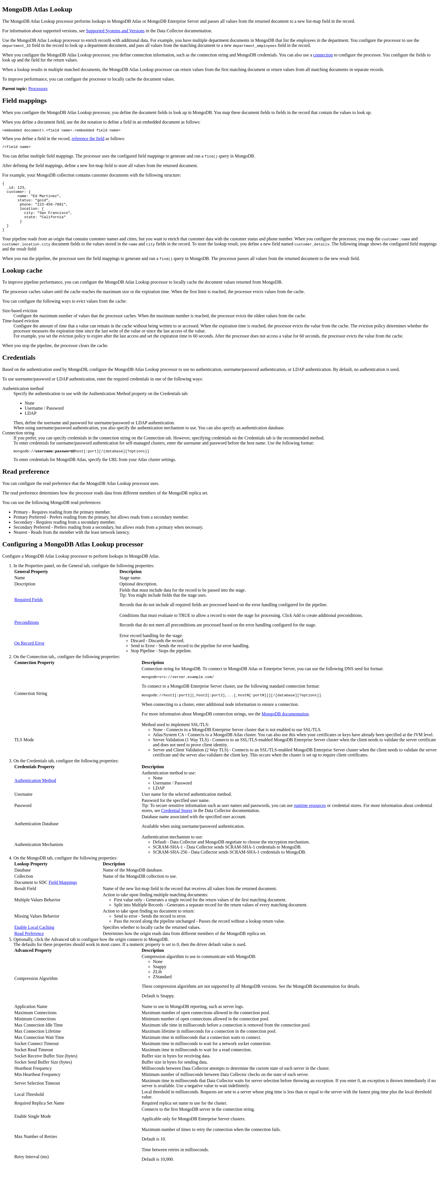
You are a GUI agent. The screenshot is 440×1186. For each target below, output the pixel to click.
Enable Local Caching (34, 941)
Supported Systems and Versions (115, 30)
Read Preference (29, 947)
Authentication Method (35, 794)
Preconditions (26, 635)
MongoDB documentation (285, 728)
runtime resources (310, 819)
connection (323, 55)
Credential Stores (176, 824)
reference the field (88, 139)
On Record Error (29, 655)
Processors (37, 88)
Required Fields (28, 612)
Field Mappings (63, 896)
